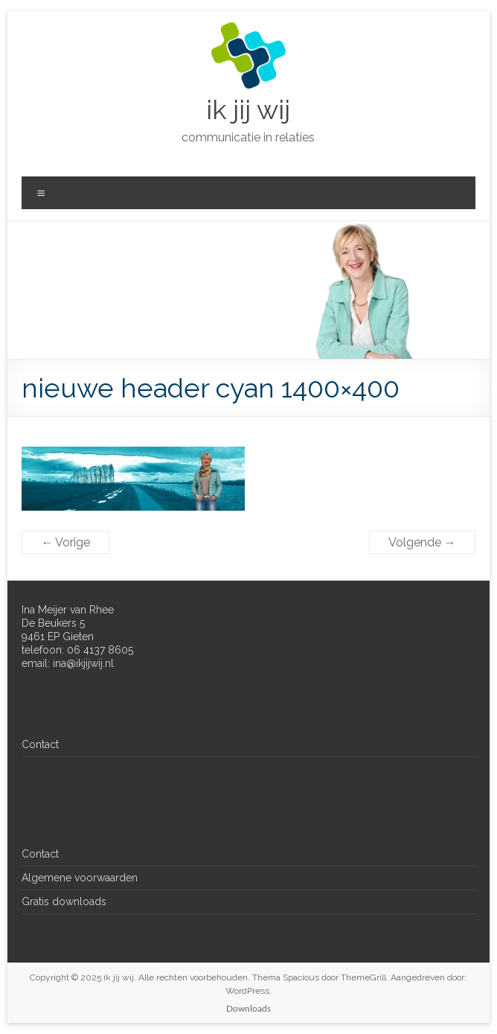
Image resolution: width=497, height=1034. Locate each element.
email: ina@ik (52, 663)
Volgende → (422, 542)
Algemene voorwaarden (80, 878)
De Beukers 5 (53, 623)
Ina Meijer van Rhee (68, 610)
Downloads (248, 1008)
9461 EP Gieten (58, 636)
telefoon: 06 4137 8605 (77, 650)
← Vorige (65, 542)
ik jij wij (248, 109)
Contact (40, 744)
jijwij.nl (98, 663)
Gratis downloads (64, 901)
